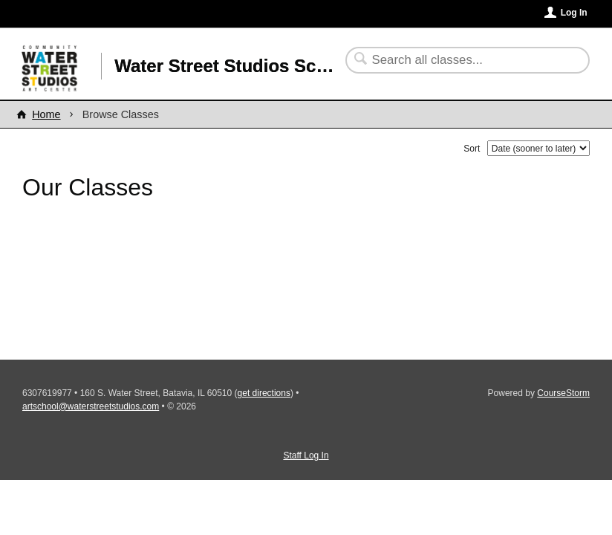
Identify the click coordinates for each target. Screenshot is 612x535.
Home (46, 114)
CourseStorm (563, 393)
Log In (574, 12)
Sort (471, 148)
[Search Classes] (458, 60)
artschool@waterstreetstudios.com (90, 406)
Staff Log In (305, 455)
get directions (264, 393)
